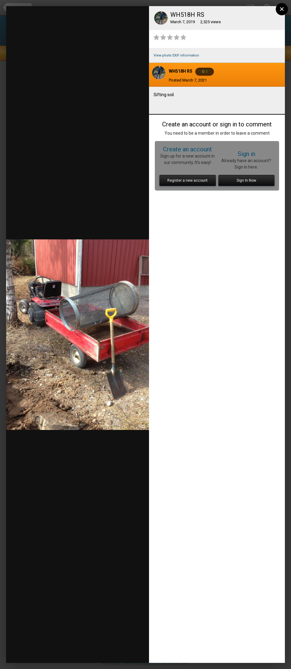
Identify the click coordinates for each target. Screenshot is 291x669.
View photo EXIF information (176, 55)
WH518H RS (180, 71)
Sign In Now (246, 180)
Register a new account (187, 180)
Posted (188, 80)
